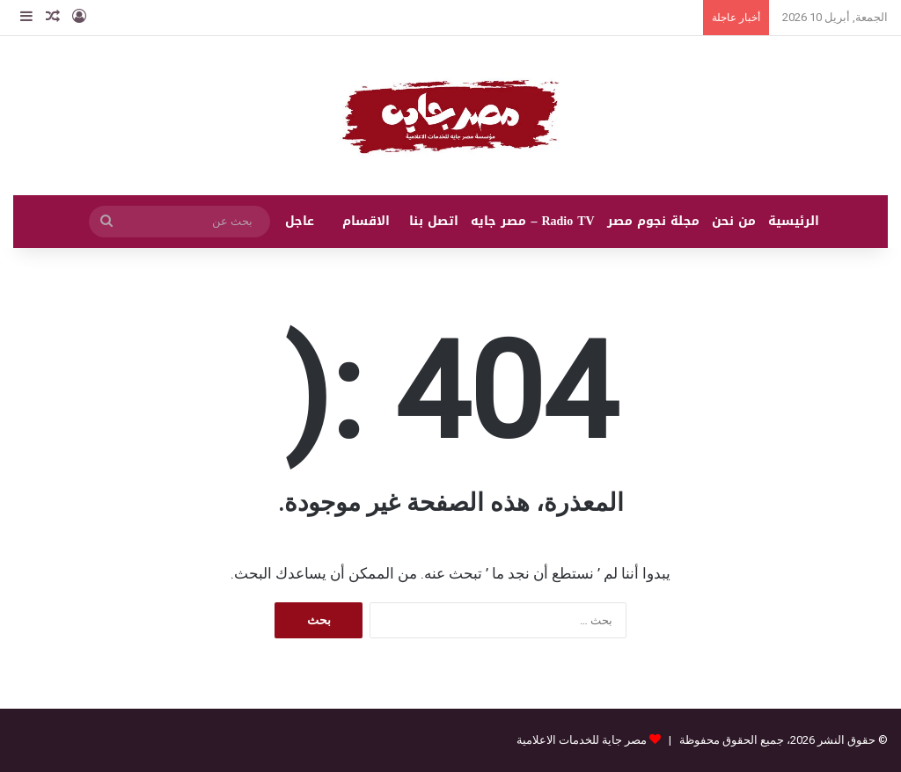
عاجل (299, 221)
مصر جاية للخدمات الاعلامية (581, 740)
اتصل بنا (433, 221)
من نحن (734, 221)
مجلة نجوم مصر (653, 221)
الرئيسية (793, 221)
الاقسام (366, 221)
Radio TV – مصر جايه (532, 221)
